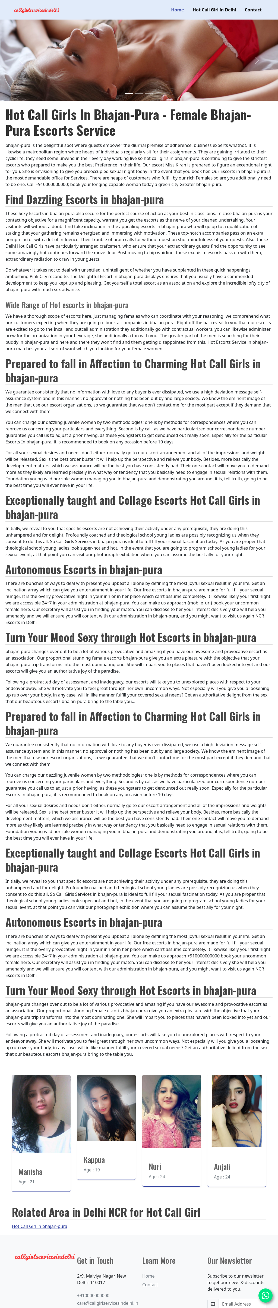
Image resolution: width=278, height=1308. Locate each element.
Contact (253, 10)
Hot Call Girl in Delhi (214, 10)
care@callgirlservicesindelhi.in (107, 1303)
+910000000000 (93, 1295)
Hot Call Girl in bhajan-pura (39, 1226)
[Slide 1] (129, 93)
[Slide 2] (139, 93)
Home (177, 10)
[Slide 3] (149, 93)
